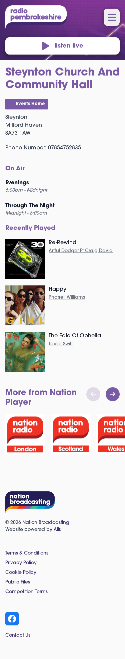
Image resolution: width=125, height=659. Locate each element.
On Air (15, 169)
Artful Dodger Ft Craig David (81, 250)
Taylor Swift (61, 344)
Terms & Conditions (26, 553)
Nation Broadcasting (45, 522)
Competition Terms (26, 591)
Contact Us (17, 635)
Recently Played (30, 228)
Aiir (57, 529)
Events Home (30, 104)
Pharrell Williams (67, 297)
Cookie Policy (20, 572)
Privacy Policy (21, 563)
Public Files (17, 582)
